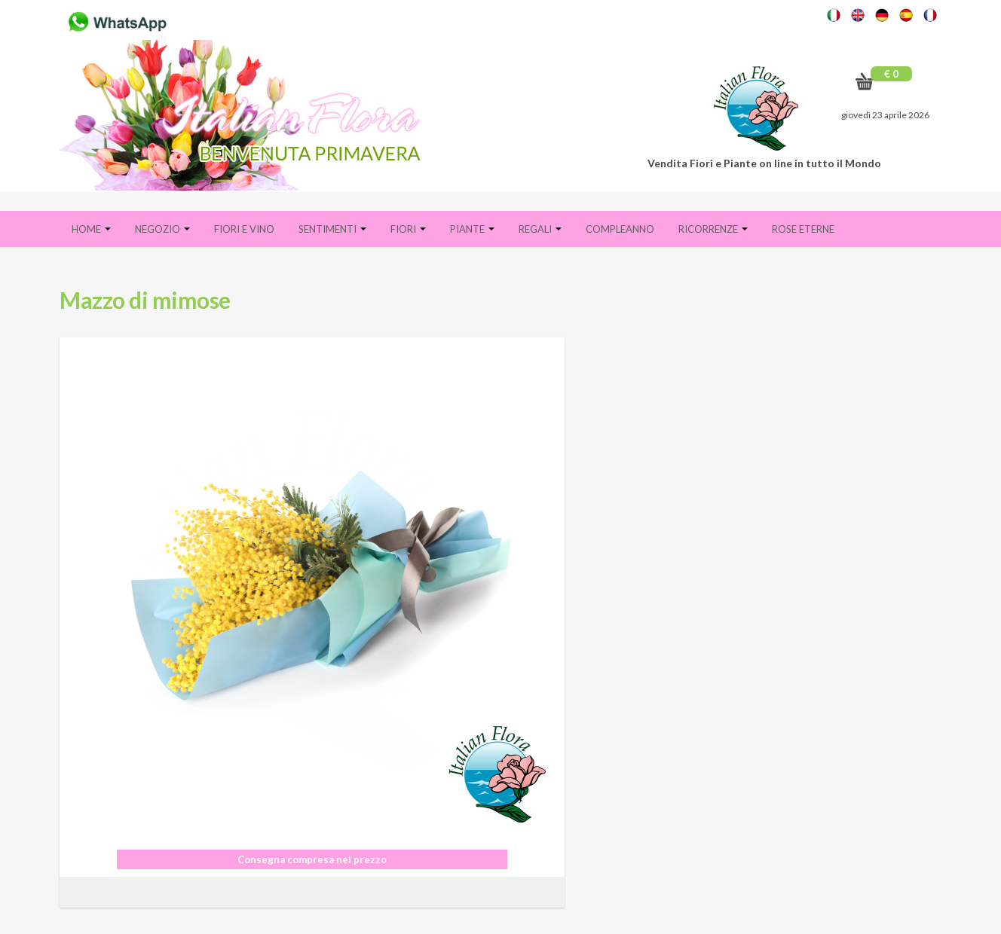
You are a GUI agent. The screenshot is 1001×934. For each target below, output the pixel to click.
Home (91, 229)
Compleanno (620, 229)
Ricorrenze (713, 229)
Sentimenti (332, 229)
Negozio (162, 229)
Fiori (408, 229)
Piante (472, 229)
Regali (540, 229)
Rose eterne (803, 229)
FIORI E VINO (244, 229)
